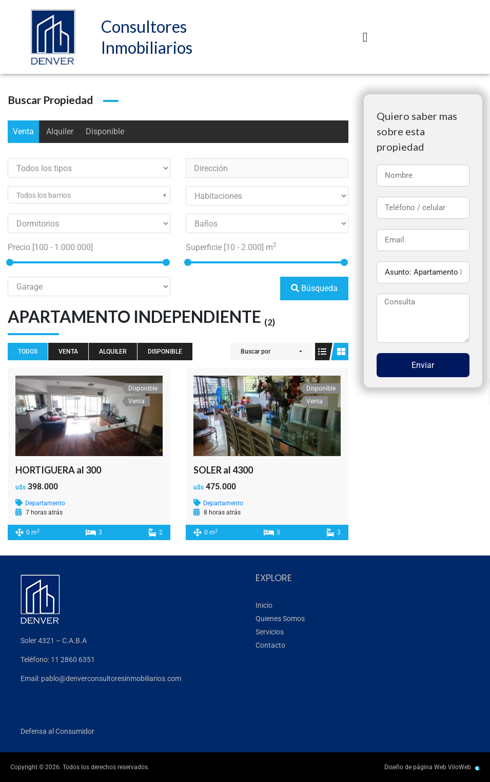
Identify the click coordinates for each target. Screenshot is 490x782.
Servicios (270, 632)
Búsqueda (314, 288)
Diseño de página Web (415, 767)
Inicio (264, 605)
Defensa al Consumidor (57, 731)
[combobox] (89, 194)
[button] (364, 37)
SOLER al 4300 (223, 470)
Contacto (270, 645)
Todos (27, 351)
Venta (23, 131)
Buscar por (255, 351)
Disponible (105, 131)
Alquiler (59, 131)
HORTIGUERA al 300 (58, 470)
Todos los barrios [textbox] (43, 195)
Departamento (45, 503)
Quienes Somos (280, 618)
